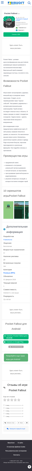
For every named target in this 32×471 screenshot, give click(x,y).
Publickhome (7, 240)
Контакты (16, 455)
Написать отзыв (9, 422)
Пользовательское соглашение (16, 451)
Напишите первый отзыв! (22, 19)
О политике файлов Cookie (16, 447)
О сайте (20, 442)
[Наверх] (29, 468)
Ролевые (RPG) (9, 273)
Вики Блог (11, 442)
